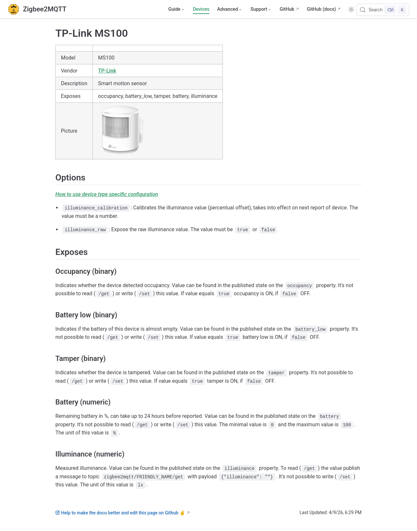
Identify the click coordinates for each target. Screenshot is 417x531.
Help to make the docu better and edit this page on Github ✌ (120, 512)
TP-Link (107, 71)
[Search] (382, 10)
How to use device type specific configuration (106, 194)
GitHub (287, 9)
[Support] (261, 9)
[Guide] (176, 9)
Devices (201, 9)
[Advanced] (230, 9)
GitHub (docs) (321, 9)
